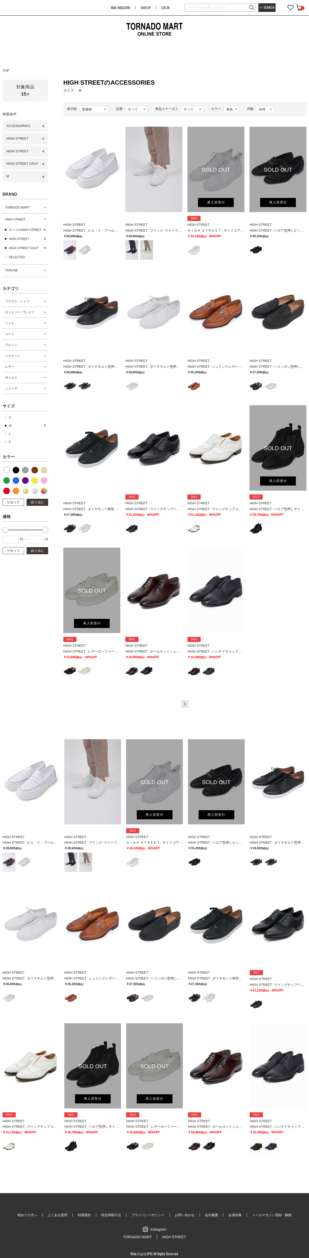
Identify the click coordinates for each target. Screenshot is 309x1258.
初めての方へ (27, 1215)
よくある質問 (57, 1215)
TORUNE (11, 270)
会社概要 (211, 1215)
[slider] (5, 530)
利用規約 (84, 1215)
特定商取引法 (111, 1215)
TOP (6, 70)
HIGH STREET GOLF (22, 163)
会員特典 (235, 1215)
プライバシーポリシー (147, 1215)
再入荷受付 (216, 202)
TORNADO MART (17, 207)
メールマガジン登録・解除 (272, 1215)
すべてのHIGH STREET (25, 230)
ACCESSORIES (18, 126)
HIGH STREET (17, 138)
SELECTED (17, 257)
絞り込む (37, 502)
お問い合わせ (185, 1215)
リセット (13, 502)
